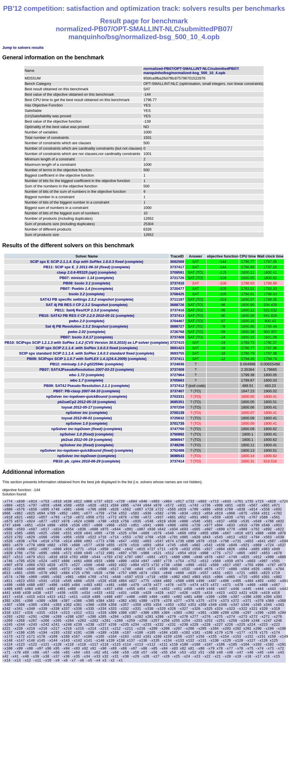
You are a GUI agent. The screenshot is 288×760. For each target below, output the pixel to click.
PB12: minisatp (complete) (86, 364)
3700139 (177, 413)
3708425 (177, 294)
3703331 (177, 396)
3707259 (177, 407)
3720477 (177, 288)
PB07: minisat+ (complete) (87, 278)
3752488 (177, 450)
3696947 (177, 439)
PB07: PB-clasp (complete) (86, 391)
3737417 (177, 267)
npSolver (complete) (86, 396)
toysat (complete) (87, 407)
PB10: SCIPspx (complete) (87, 342)
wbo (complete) (86, 375)
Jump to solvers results (23, 47)
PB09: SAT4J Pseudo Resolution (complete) (87, 386)
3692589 (177, 261)
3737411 (177, 359)
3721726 (177, 278)
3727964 (177, 375)
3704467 (177, 321)
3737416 (177, 310)
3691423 (177, 348)
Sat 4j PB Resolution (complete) (86, 326)
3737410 (177, 283)
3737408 (177, 337)
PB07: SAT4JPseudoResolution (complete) (86, 369)
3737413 (177, 315)
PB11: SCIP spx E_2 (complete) (86, 267)
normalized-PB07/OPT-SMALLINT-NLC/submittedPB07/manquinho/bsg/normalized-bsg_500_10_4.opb (191, 70)
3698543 (177, 456)
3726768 (177, 332)
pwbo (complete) (86, 321)
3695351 (177, 402)
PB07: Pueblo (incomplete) (86, 288)
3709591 (177, 272)
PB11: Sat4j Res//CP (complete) (87, 310)
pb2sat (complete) (86, 439)
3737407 (177, 391)
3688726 (177, 305)
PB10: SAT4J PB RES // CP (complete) (86, 315)
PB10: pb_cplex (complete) (86, 461)
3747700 (177, 429)
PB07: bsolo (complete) (87, 337)
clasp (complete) (87, 272)
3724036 (177, 364)
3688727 (177, 326)
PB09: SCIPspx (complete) (87, 359)
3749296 (177, 445)
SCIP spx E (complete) (86, 261)
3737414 (177, 461)
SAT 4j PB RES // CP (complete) (86, 305)
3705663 (177, 380)
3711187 (177, 299)
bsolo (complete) (87, 294)
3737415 (177, 342)
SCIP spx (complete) (87, 348)
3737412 (177, 386)
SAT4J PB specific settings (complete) (87, 299)
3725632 (177, 418)
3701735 (177, 423)
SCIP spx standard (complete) (86, 353)
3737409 (177, 369)
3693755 (177, 353)
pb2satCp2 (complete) (87, 402)
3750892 (177, 434)
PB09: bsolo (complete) (86, 283)
